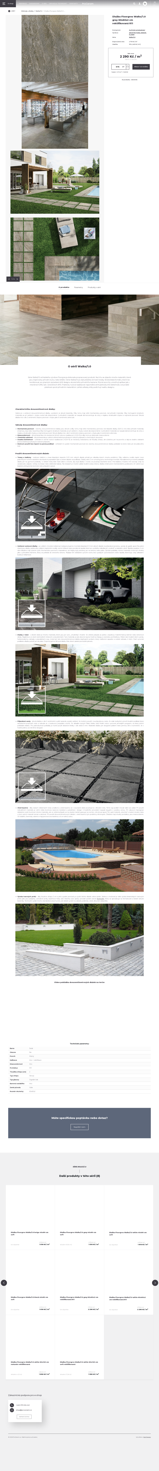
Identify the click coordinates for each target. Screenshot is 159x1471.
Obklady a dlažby (27, 11)
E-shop (8, 4)
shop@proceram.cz (21, 1410)
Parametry (78, 287)
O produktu (64, 287)
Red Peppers (147, 1437)
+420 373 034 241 (20, 1405)
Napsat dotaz (24, 1416)
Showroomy (34, 3)
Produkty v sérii (94, 287)
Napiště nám (79, 1127)
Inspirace (23, 3)
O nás (44, 3)
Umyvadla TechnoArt (58, 3)
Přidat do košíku (141, 67)
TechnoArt (100, 899)
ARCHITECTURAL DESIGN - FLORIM (138, 33)
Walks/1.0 (39, 11)
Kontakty (73, 3)
